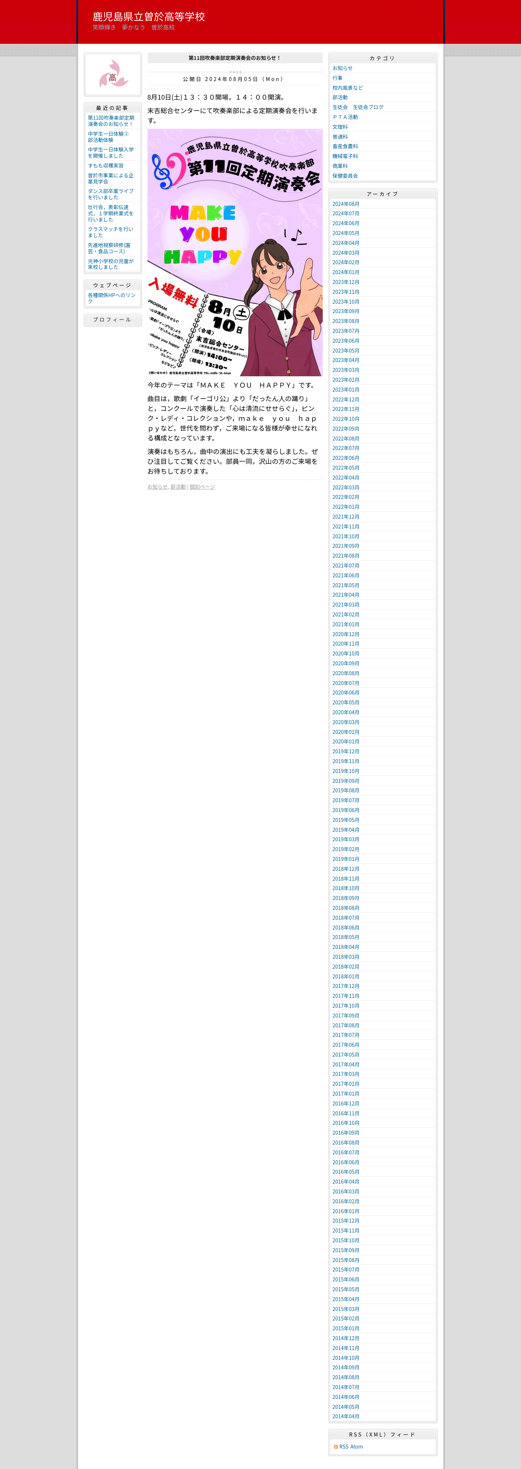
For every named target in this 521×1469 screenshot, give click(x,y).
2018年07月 (346, 917)
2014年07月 (346, 1387)
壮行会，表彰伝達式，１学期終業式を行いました (111, 213)
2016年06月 (346, 1162)
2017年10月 (346, 1005)
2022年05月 (346, 467)
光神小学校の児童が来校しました (111, 264)
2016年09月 (346, 1132)
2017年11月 (346, 995)
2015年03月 (346, 1308)
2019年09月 (346, 780)
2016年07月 (346, 1152)
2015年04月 (346, 1299)
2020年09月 (346, 663)
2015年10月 (346, 1240)
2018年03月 (346, 956)
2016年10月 (346, 1122)
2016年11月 (346, 1113)
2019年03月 (346, 839)
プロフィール (113, 319)
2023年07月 (346, 330)
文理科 (340, 126)
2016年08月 (346, 1142)
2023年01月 (346, 389)
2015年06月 (346, 1279)
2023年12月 (346, 281)
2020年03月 (346, 722)
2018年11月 (346, 878)
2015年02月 (346, 1318)
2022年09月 (346, 428)
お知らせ (158, 486)
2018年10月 (346, 888)
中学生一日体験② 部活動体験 (111, 136)
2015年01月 (346, 1328)
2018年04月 (346, 946)
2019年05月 (346, 819)
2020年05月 (346, 702)
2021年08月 (346, 555)
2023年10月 (346, 301)
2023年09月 (346, 311)
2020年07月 (346, 683)
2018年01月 (346, 976)
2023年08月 (346, 320)
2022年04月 (346, 477)
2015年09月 (346, 1250)
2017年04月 (346, 1064)
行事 (338, 77)
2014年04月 (346, 1416)
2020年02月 (346, 731)
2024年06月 (346, 223)
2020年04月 (346, 712)
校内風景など (348, 87)
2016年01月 (346, 1211)
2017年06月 (346, 1044)
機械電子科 (345, 155)
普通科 (340, 136)
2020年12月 (346, 634)
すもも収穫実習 (106, 165)
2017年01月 (346, 1093)
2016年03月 (346, 1191)
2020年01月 (346, 741)
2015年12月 (346, 1220)
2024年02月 (346, 262)
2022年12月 (346, 399)
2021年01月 (346, 624)
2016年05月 (346, 1171)
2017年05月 (346, 1054)
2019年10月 (346, 770)
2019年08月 (346, 790)
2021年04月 (346, 594)
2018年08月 (346, 907)
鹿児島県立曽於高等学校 (149, 16)
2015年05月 (346, 1289)
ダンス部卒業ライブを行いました (111, 194)
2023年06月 (346, 340)
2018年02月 (346, 966)
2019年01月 (346, 858)
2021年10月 (346, 536)
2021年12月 (346, 516)
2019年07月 (346, 800)
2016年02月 (346, 1201)
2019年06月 (346, 810)
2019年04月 (346, 829)
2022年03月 (346, 487)
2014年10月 (346, 1357)
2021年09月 (346, 545)
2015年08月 (346, 1260)
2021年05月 (346, 585)
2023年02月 (346, 379)
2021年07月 (346, 565)
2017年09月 (346, 1015)
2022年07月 (346, 447)
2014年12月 (346, 1338)
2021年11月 (346, 526)
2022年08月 (346, 438)
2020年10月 (346, 653)
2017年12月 (346, 985)
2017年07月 (346, 1034)
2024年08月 (346, 203)
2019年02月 (346, 849)
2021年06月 (346, 575)
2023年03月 (346, 369)
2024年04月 (346, 242)
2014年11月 (346, 1347)
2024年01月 (346, 272)
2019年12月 (346, 751)
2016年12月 (346, 1103)
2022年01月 (346, 506)
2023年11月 (346, 291)
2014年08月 (346, 1377)
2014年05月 (346, 1406)
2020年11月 (346, 643)
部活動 (178, 486)
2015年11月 (346, 1230)
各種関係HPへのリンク (112, 298)
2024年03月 (346, 252)
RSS (344, 1446)
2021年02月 (346, 614)
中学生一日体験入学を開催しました (111, 152)
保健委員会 (345, 175)
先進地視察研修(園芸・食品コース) (109, 248)
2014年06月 (346, 1396)
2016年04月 (346, 1181)
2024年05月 (346, 232)
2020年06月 (346, 692)
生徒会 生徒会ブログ (358, 107)
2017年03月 (346, 1073)
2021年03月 (346, 604)
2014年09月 (346, 1367)
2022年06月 (346, 457)
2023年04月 (346, 360)
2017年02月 (346, 1083)
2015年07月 (346, 1269)
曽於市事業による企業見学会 (111, 178)
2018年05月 (346, 937)
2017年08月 (346, 1025)
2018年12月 (346, 868)
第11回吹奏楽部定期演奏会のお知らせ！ (111, 120)
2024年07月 (346, 213)
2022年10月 (346, 418)
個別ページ (202, 486)
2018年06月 (346, 927)
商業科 (340, 165)
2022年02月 (346, 496)
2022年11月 (346, 408)
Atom (356, 1446)
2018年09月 (346, 897)
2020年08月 (346, 673)
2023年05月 (346, 350)
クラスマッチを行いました (111, 232)
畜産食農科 (345, 146)
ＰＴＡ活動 (345, 116)
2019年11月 (346, 761)
